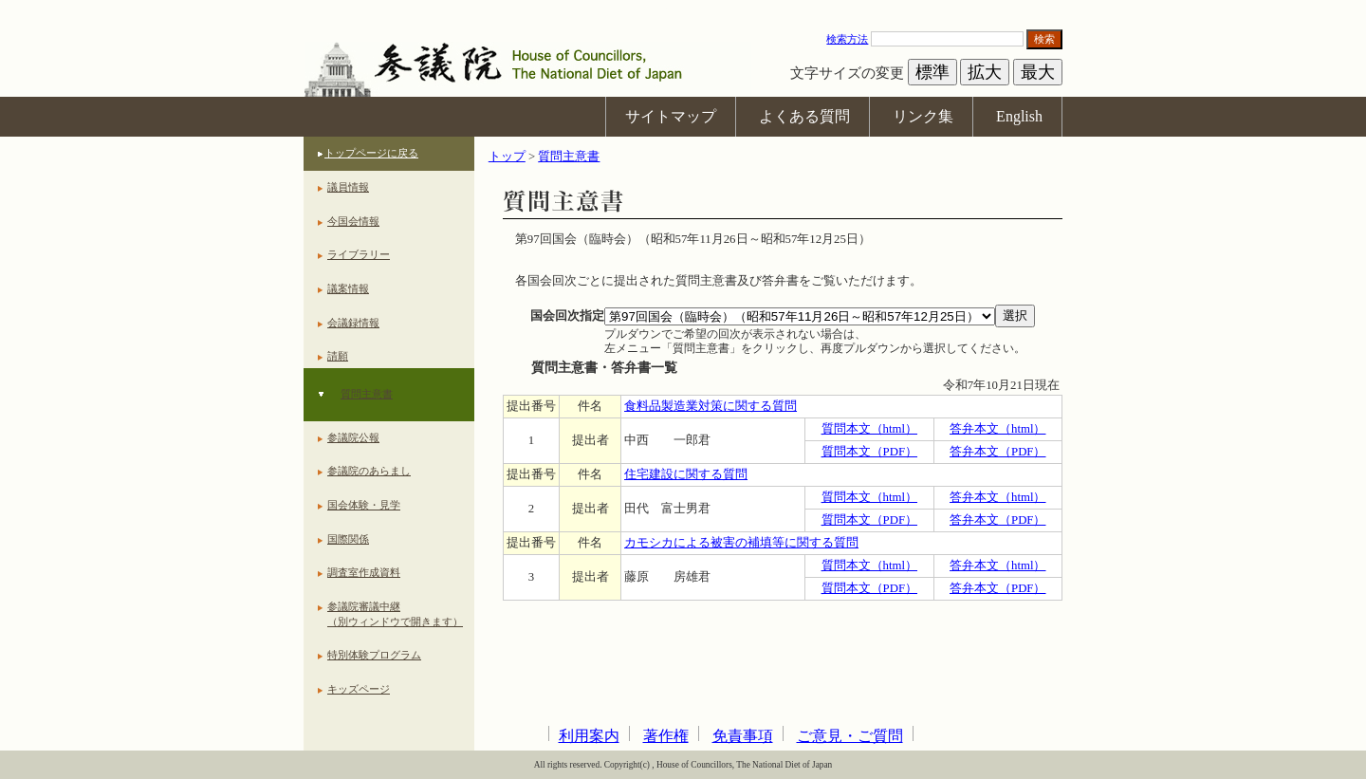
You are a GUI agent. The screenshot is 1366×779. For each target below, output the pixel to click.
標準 (932, 72)
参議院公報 (353, 437)
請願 (337, 356)
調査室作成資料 (363, 572)
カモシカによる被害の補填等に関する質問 (741, 542)
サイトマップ (670, 116)
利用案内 (589, 736)
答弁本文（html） (997, 429)
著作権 (666, 736)
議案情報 (348, 288)
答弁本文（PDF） (997, 451)
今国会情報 (353, 221)
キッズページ (358, 689)
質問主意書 (367, 393)
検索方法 (847, 39)
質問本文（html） (869, 429)
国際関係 (348, 539)
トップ (507, 156)
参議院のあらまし (369, 470)
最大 (1038, 72)
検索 (1044, 39)
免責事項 (742, 736)
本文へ (683, 9)
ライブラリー (358, 254)
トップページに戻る (371, 152)
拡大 (985, 72)
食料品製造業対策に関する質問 (710, 406)
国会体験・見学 (363, 504)
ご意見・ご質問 (850, 736)
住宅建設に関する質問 (686, 474)
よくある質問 (804, 116)
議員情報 (348, 187)
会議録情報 (353, 322)
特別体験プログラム (374, 654)
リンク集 (923, 116)
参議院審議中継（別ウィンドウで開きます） (395, 614)
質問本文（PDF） (869, 451)
